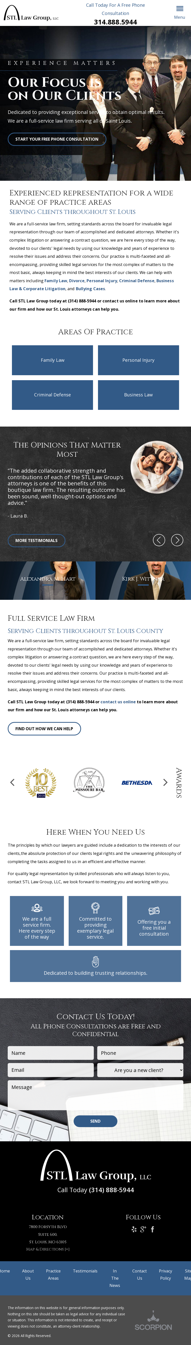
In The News (114, 1278)
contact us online (118, 702)
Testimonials (85, 1271)
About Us (28, 1274)
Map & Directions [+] (48, 1249)
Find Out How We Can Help (44, 728)
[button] (180, 13)
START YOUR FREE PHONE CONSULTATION (56, 139)
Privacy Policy (165, 1274)
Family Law (56, 280)
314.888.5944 (115, 21)
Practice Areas (53, 1274)
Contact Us (139, 1274)
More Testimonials (36, 540)
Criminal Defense (136, 280)
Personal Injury (102, 280)
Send (95, 1121)
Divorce (77, 280)
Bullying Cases (90, 288)
